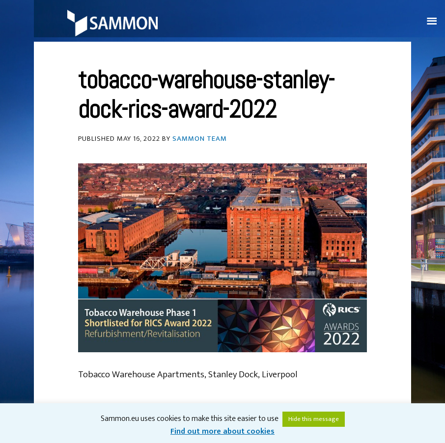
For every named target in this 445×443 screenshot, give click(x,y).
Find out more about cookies (222, 431)
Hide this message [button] (313, 419)
